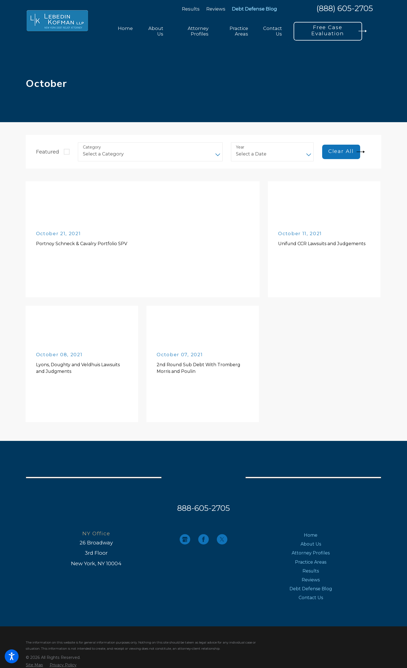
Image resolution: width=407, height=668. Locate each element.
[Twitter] (222, 539)
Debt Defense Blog (254, 9)
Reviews (215, 9)
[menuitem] (125, 31)
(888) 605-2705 (344, 9)
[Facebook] (203, 539)
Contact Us (311, 597)
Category (92, 147)
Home (310, 535)
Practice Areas (310, 562)
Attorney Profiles (311, 553)
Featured (47, 152)
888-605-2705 (203, 508)
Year (240, 147)
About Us (311, 544)
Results (191, 9)
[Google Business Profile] (185, 539)
